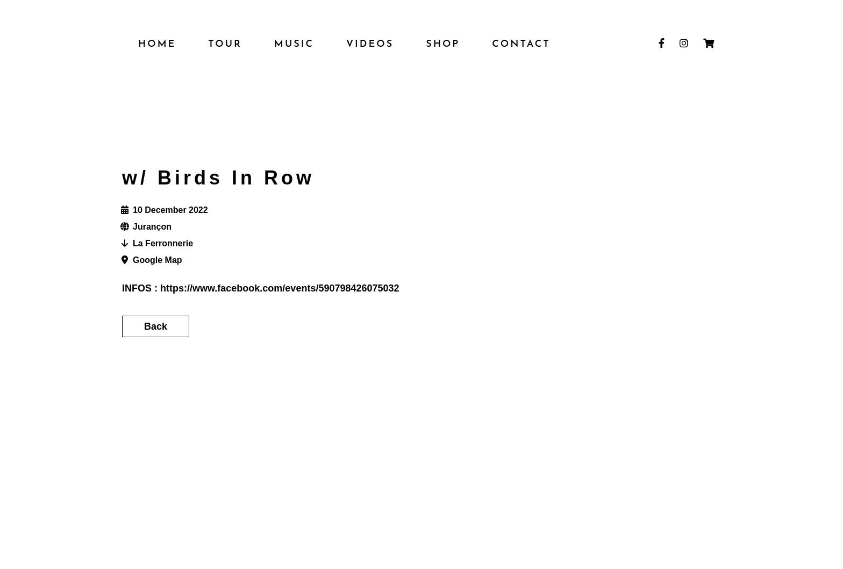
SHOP (443, 44)
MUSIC (294, 44)
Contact (521, 44)
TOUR (225, 44)
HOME (157, 44)
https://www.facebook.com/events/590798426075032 (279, 288)
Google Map (157, 260)
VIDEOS (370, 44)
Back (155, 326)
